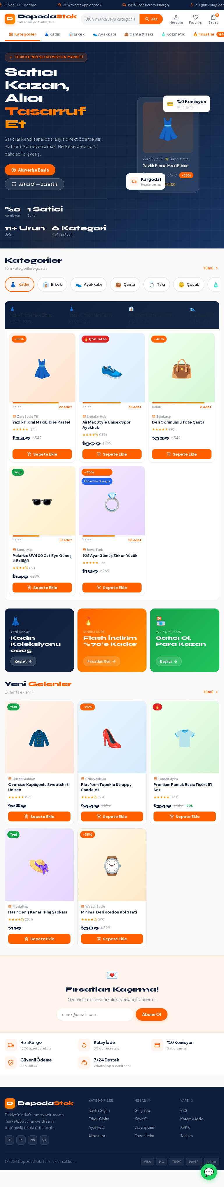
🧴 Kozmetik (173, 34)
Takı (157, 284)
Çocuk (188, 284)
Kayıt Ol (142, 1119)
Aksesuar (97, 1135)
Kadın (19, 284)
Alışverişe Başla (30, 169)
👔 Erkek (76, 34)
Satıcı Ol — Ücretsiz (34, 184)
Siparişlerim (145, 1127)
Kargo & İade (191, 1119)
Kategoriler (22, 34)
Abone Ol (151, 1014)
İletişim (186, 1135)
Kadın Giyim (99, 1110)
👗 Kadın (52, 34)
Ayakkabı (88, 284)
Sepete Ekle (42, 454)
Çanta (125, 284)
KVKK (185, 1127)
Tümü (211, 268)
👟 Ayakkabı (104, 34)
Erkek (52, 284)
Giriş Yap (142, 1110)
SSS (183, 1110)
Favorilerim (144, 1135)
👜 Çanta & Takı (138, 34)
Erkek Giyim (99, 1119)
